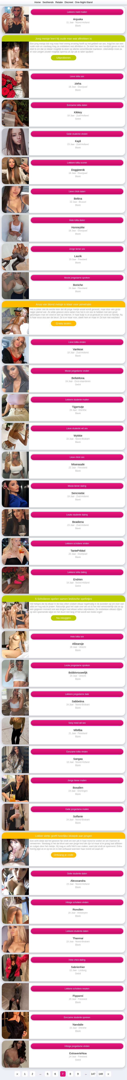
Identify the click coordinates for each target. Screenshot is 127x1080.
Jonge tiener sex (77, 249)
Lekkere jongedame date (77, 694)
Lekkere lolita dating (77, 572)
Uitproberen (63, 57)
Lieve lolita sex (77, 76)
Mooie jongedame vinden (77, 371)
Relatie (59, 2)
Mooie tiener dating (77, 486)
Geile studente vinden (76, 134)
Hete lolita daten (77, 220)
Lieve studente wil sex (77, 428)
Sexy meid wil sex (77, 723)
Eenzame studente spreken (77, 1017)
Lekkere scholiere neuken (77, 988)
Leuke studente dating (77, 514)
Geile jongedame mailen (77, 809)
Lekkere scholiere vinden (77, 543)
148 (101, 1073)
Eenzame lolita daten (77, 105)
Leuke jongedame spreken (77, 665)
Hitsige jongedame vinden (76, 1046)
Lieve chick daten (77, 191)
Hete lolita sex (77, 636)
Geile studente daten (77, 873)
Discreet (68, 2)
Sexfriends (47, 2)
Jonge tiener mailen (77, 780)
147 (93, 1073)
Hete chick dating (77, 960)
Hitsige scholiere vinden (77, 902)
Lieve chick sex (77, 457)
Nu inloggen (63, 617)
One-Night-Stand (84, 2)
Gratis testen (63, 323)
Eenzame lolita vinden (77, 751)
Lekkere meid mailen (77, 12)
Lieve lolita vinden (77, 342)
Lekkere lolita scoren (77, 162)
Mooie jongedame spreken (77, 278)
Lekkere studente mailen (77, 399)
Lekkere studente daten (77, 931)
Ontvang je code (63, 854)
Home (38, 2)
